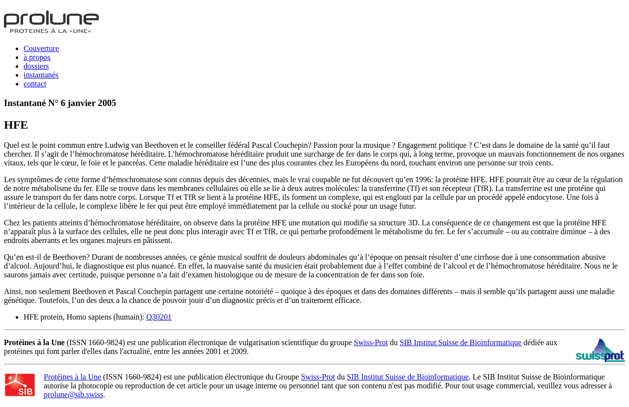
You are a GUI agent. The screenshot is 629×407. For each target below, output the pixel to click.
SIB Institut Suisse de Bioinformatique (460, 342)
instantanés (41, 75)
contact (35, 84)
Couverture (41, 48)
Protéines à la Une (72, 377)
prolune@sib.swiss (73, 394)
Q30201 (159, 317)
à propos (37, 57)
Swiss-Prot (371, 342)
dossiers (36, 66)
